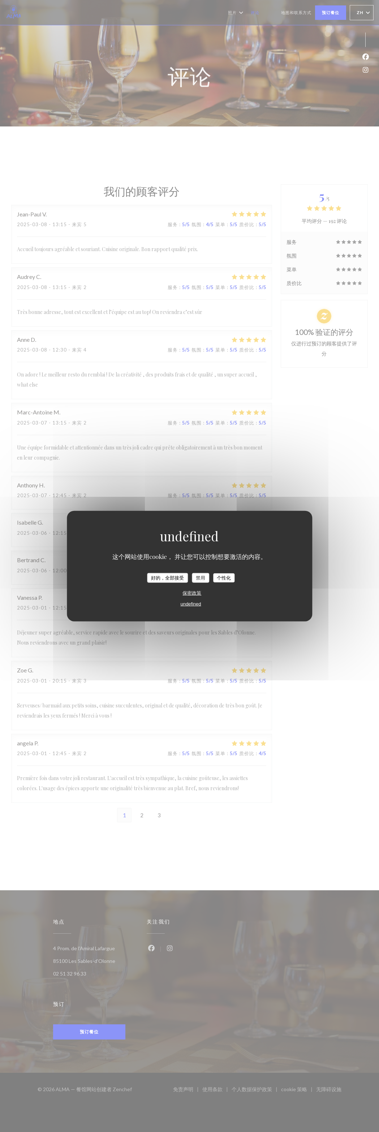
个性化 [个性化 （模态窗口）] (224, 577)
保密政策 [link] (191, 593)
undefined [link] (190, 604)
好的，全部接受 (167, 577)
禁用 (200, 577)
